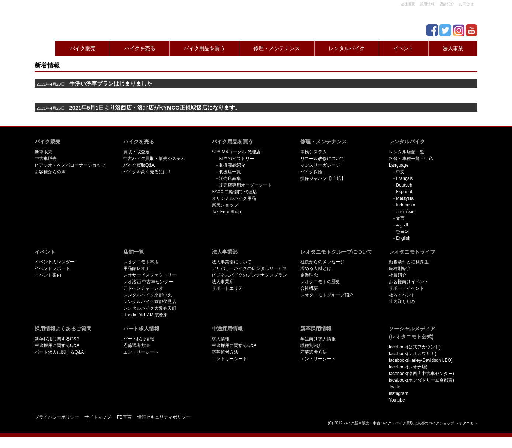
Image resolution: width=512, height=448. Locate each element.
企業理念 (309, 275)
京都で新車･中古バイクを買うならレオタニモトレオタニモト (64, 18)
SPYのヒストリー (236, 158)
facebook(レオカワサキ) (412, 353)
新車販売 (43, 151)
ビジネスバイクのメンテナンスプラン (249, 275)
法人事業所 (223, 281)
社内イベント (402, 295)
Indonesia (405, 205)
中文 (400, 171)
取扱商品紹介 (232, 165)
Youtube (397, 400)
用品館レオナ (136, 268)
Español (404, 191)
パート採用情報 (138, 338)
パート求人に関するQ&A (59, 352)
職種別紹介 (400, 268)
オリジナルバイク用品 (234, 198)
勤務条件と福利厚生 (409, 261)
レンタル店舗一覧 (406, 151)
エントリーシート (141, 352)
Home (43, 48)
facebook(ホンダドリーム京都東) (421, 380)
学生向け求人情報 (318, 338)
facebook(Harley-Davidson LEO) (421, 360)
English (403, 238)
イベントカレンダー (55, 261)
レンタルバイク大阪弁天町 (149, 308)
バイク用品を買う (204, 48)
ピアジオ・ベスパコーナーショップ (70, 165)
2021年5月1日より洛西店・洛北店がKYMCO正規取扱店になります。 (155, 108)
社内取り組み (402, 301)
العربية (402, 225)
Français (404, 178)
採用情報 (427, 4)
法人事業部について (232, 261)
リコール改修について (322, 158)
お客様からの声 (50, 171)
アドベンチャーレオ (143, 288)
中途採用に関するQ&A (57, 345)
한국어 (402, 231)
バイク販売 (83, 48)
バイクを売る (139, 48)
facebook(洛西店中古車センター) (421, 373)
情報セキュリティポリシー (163, 417)
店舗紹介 (446, 4)
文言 (400, 218)
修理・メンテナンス (276, 48)
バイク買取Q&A (139, 165)
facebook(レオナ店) (408, 366)
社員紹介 (398, 275)
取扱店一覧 (230, 171)
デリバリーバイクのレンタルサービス (249, 268)
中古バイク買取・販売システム (154, 158)
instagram (398, 393)
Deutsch (404, 185)
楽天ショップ (225, 205)
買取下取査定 (136, 151)
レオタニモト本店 (141, 261)
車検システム (313, 151)
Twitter (395, 386)
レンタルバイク (347, 48)
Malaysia (404, 198)
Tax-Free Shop (226, 211)
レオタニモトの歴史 (320, 281)
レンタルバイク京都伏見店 (149, 301)
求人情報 (220, 338)
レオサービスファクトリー (149, 275)
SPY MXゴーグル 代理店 (236, 151)
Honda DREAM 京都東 (145, 314)
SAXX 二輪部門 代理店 (234, 191)
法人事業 (453, 48)
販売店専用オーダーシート (245, 185)
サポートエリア (227, 288)
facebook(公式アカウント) (415, 347)
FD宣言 (124, 417)
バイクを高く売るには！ (147, 171)
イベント (403, 48)
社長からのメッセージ (322, 261)
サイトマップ (97, 417)
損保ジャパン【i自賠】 (323, 178)
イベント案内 (48, 275)
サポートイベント (406, 288)
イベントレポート (52, 268)
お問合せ (466, 4)
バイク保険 (311, 171)
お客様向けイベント (409, 281)
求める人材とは (315, 268)
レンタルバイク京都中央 (147, 295)
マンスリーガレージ (320, 165)
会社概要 (407, 4)
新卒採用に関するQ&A (57, 338)
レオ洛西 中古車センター (148, 281)
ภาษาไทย (405, 211)
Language (398, 165)
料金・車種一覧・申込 (411, 158)
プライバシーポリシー (57, 417)
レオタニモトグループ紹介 (326, 295)
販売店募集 (230, 178)
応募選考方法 (136, 345)
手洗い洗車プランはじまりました (110, 84)
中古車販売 (46, 158)
